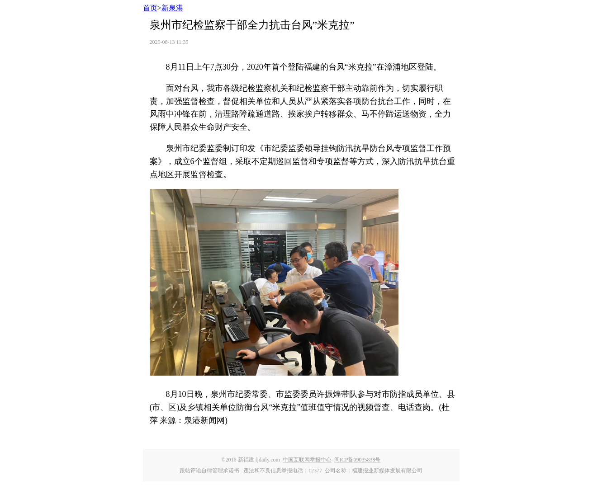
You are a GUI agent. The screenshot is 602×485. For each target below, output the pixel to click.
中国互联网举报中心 (307, 460)
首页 (150, 8)
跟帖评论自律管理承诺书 (209, 470)
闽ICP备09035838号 (357, 460)
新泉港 (172, 8)
